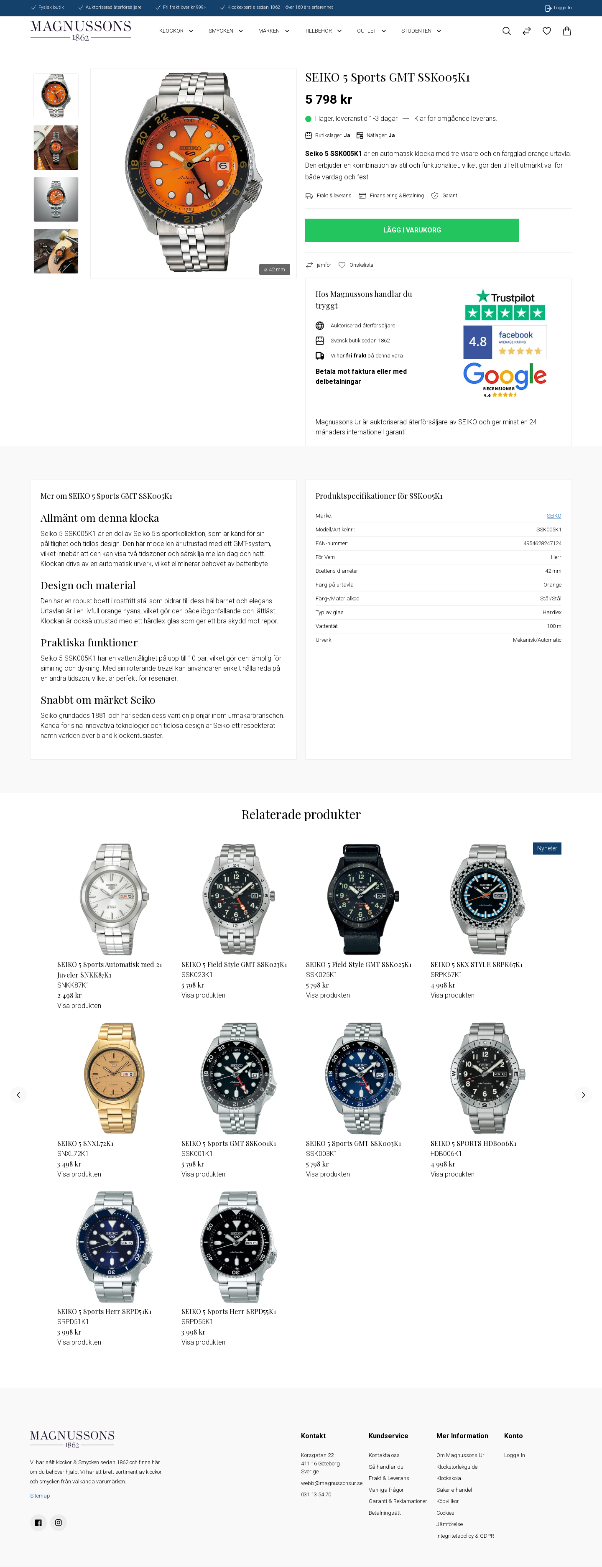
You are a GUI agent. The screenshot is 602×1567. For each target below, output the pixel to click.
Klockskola (448, 1478)
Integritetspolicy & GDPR (465, 1536)
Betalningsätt (385, 1513)
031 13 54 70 (316, 1494)
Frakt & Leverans (389, 1478)
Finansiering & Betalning (391, 195)
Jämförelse (449, 1524)
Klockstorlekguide (456, 1467)
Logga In (514, 1455)
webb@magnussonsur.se (331, 1483)
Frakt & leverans (328, 195)
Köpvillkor (447, 1501)
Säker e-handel (454, 1490)
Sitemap (40, 1496)
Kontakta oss (384, 1455)
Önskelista (355, 265)
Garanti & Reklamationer (398, 1501)
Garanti (445, 195)
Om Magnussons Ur (460, 1455)
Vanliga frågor (386, 1490)
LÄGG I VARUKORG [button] (412, 230)
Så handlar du (386, 1467)
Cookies (445, 1513)
